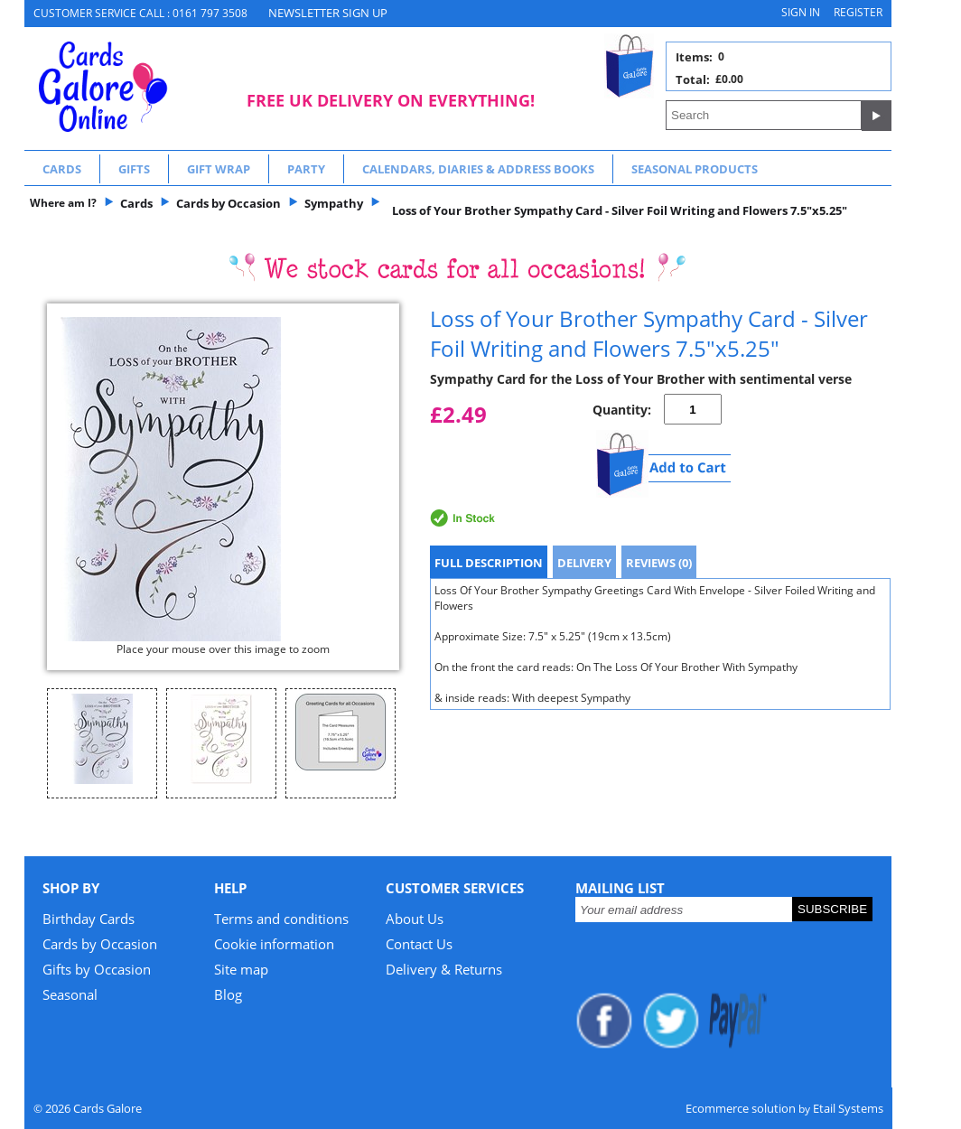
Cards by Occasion (99, 944)
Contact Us (419, 944)
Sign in (800, 12)
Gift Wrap (218, 169)
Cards (61, 169)
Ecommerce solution (741, 1108)
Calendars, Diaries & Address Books (478, 169)
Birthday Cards (88, 919)
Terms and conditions (281, 919)
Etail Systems (848, 1108)
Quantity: (621, 409)
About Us (414, 919)
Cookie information (274, 944)
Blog (228, 994)
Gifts (134, 169)
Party (306, 169)
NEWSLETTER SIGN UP (327, 13)
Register (858, 12)
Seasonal (70, 994)
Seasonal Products (694, 169)
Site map (241, 969)
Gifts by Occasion (96, 969)
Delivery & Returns (444, 969)
